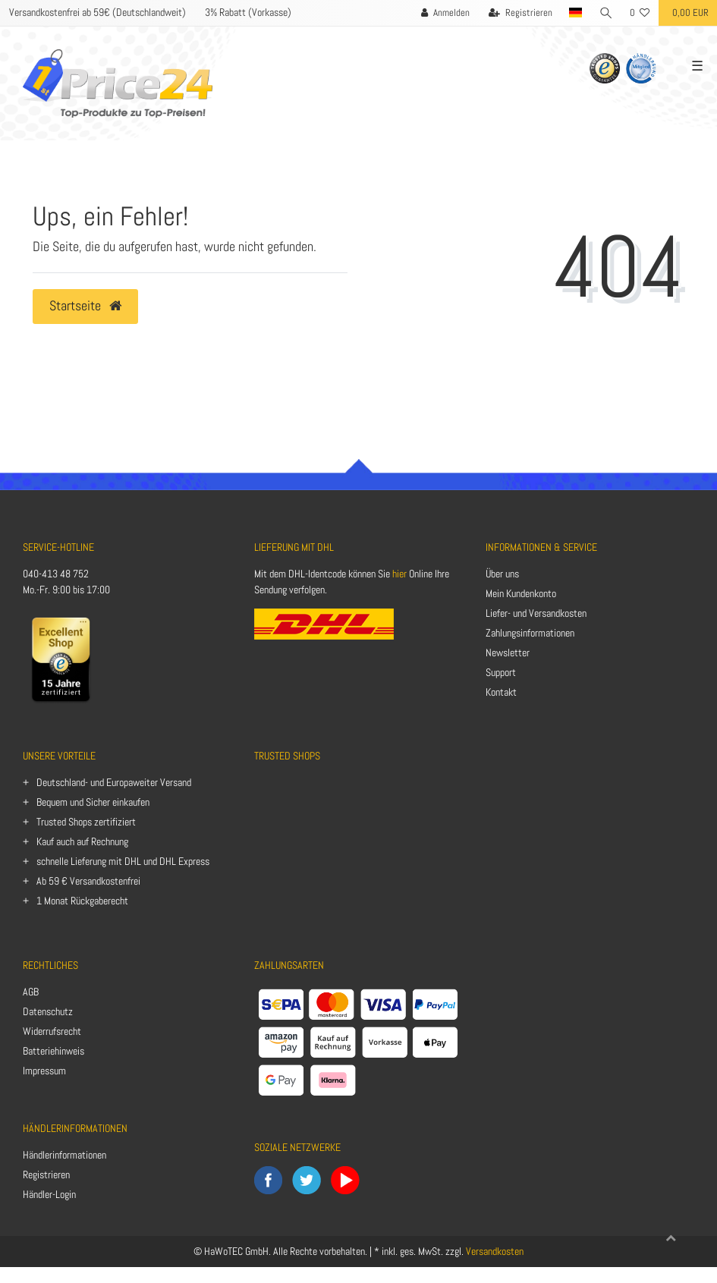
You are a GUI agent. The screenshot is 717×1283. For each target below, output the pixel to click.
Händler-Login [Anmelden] (49, 1194)
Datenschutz (48, 1011)
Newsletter (508, 652)
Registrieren (46, 1174)
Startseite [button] (85, 305)
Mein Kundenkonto (521, 593)
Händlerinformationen (64, 1155)
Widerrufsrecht (52, 1031)
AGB (31, 991)
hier (399, 573)
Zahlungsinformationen (530, 633)
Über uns (502, 573)
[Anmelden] (445, 13)
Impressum (44, 1070)
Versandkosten (495, 1251)
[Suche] (606, 13)
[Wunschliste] (640, 13)
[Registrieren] (520, 13)
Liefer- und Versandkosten (536, 613)
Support (501, 672)
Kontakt (501, 692)
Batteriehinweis (53, 1051)
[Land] (576, 13)
